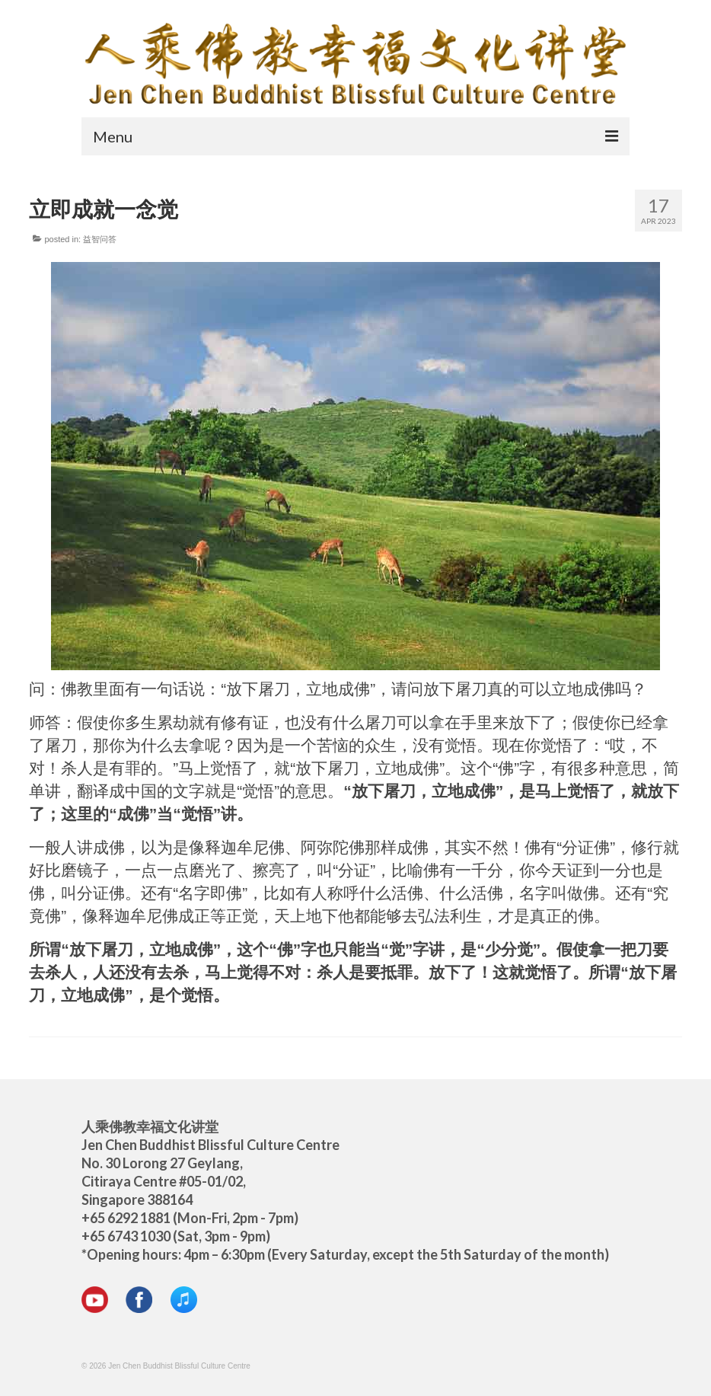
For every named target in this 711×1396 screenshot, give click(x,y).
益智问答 (99, 239)
